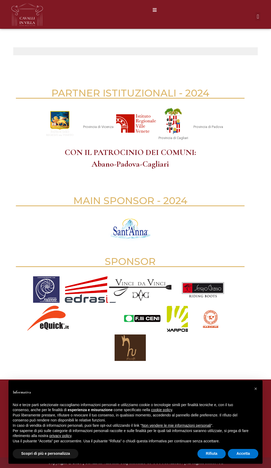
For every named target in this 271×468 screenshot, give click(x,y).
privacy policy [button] (60, 436)
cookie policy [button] (161, 410)
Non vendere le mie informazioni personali (176, 425)
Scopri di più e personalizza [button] (45, 453)
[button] (155, 10)
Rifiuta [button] (212, 453)
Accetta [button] (243, 453)
